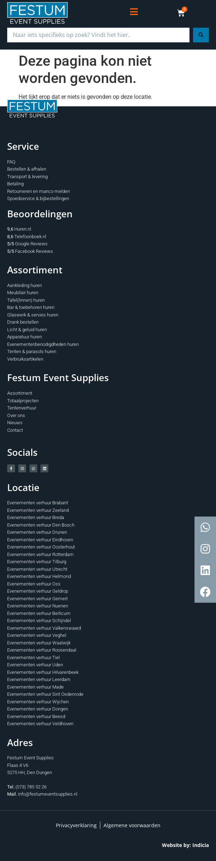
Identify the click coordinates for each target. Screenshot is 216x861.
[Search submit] (201, 35)
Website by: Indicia (185, 845)
